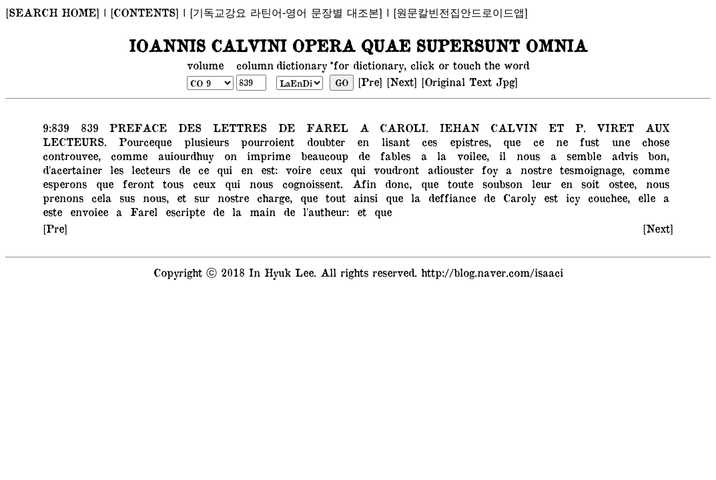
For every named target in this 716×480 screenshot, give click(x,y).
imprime (266, 155)
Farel (141, 211)
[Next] (401, 81)
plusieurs (203, 141)
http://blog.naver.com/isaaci (492, 272)
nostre (533, 169)
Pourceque (142, 141)
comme (127, 155)
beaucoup (322, 155)
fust (586, 141)
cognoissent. (310, 183)
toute (458, 183)
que (508, 141)
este (52, 211)
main (261, 211)
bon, (656, 155)
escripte (183, 211)
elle (644, 197)
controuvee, (72, 155)
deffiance (450, 197)
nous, (154, 197)
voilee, (470, 155)
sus (125, 197)
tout (334, 197)
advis (622, 155)
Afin (362, 183)
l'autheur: (324, 211)
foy (488, 169)
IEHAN (456, 127)
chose (652, 141)
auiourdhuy (183, 155)
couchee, (607, 197)
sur (200, 197)
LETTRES (237, 127)
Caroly (517, 197)
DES (187, 127)
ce (534, 141)
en (360, 141)
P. (577, 127)
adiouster (448, 169)
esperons (65, 183)
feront (136, 183)
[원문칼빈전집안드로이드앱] (460, 12)
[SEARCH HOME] (52, 12)
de (362, 155)
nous (525, 155)
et (179, 197)
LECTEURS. (75, 141)
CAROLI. (401, 127)
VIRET (612, 127)
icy (571, 197)
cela (99, 197)
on (228, 155)
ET (553, 127)
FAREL (324, 127)
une (618, 141)
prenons (63, 197)
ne (559, 141)
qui (222, 169)
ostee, (620, 183)
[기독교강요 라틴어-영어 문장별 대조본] (286, 12)
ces (426, 141)
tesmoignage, (590, 169)
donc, (396, 183)
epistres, (466, 141)
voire (296, 169)
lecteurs (148, 169)
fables (392, 155)
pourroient (264, 141)
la (439, 155)
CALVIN (511, 127)
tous (171, 183)
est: (267, 169)
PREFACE (135, 127)
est (549, 197)
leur (539, 183)
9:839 (56, 127)
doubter (322, 141)
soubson (500, 183)
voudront (394, 169)
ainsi (364, 197)
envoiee (87, 211)
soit (588, 183)
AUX (654, 127)
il (500, 155)
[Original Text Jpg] (469, 81)
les (114, 169)
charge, (272, 197)
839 (86, 127)
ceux (329, 169)
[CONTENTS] (144, 12)
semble (581, 155)
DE (284, 127)
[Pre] (370, 81)
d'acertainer (72, 169)
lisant (392, 141)
